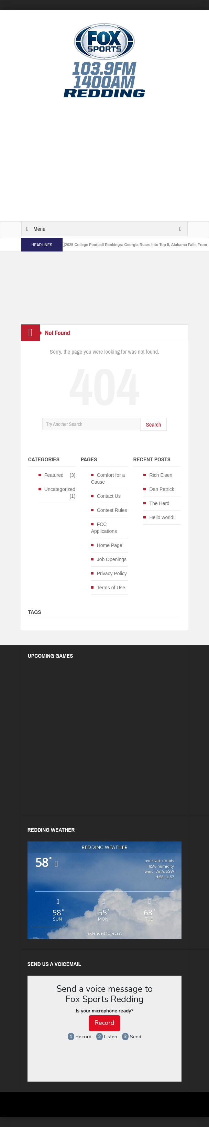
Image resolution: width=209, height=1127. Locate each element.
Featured (54, 475)
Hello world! (161, 517)
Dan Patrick (161, 489)
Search (153, 424)
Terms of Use (111, 587)
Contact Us (109, 496)
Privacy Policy (112, 573)
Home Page (109, 545)
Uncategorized (59, 489)
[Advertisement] (115, 160)
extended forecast (104, 933)
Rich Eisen (160, 475)
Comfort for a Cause (108, 478)
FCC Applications (104, 528)
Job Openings (111, 559)
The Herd (159, 503)
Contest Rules (112, 510)
